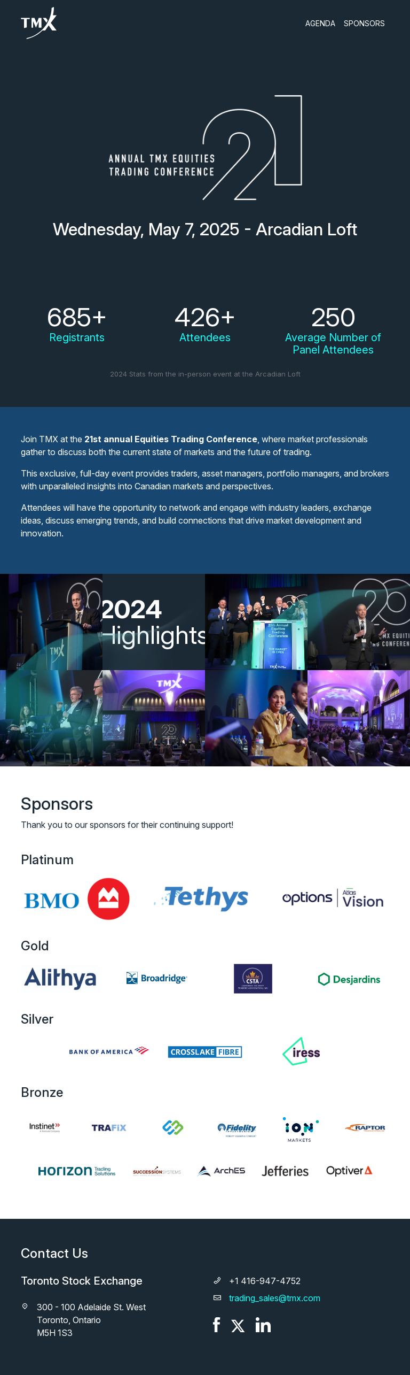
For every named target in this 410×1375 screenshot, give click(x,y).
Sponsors (364, 23)
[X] (238, 1323)
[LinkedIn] (263, 1323)
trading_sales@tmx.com (274, 1298)
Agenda (320, 23)
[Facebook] (216, 1323)
